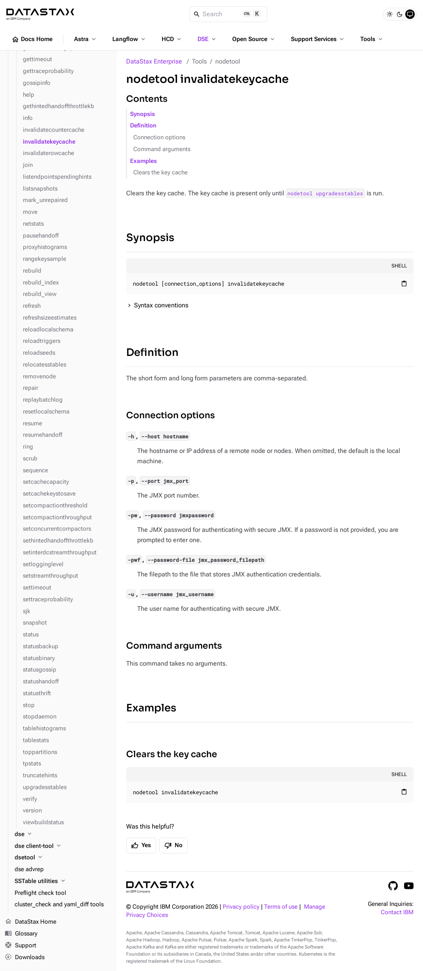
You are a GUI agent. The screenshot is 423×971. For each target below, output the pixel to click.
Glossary (21, 934)
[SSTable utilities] (62, 881)
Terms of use (281, 907)
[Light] (389, 14)
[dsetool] (62, 858)
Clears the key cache (160, 172)
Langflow (129, 39)
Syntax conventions (161, 305)
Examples (143, 161)
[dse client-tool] (62, 846)
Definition (143, 125)
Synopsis (142, 114)
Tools (372, 39)
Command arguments (161, 149)
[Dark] (399, 14)
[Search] (228, 14)
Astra (85, 39)
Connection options (159, 137)
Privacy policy (241, 907)
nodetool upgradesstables (325, 193)
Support (20, 945)
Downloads (25, 957)
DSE (207, 39)
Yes (141, 845)
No (173, 845)
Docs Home (31, 39)
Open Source (254, 39)
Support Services (318, 39)
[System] (410, 14)
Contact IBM (397, 912)
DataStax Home (30, 922)
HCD (172, 39)
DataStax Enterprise (154, 61)
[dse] (62, 834)
